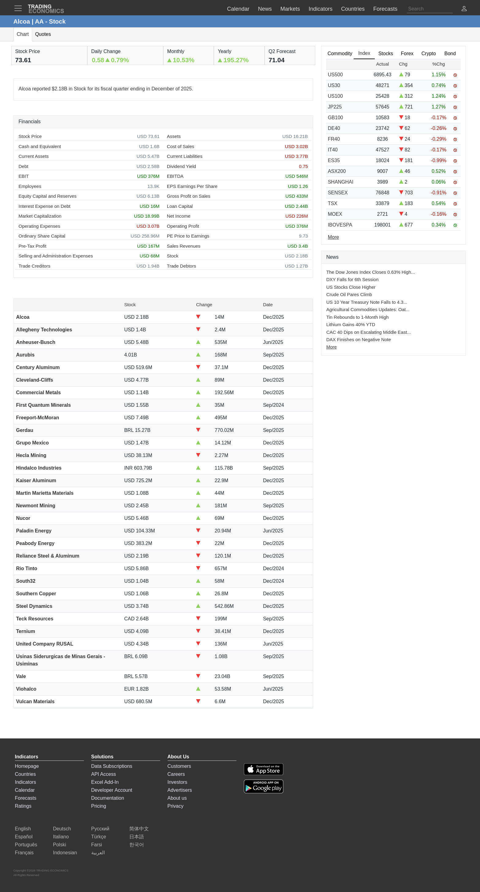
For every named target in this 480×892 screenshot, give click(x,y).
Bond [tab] (450, 53)
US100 (335, 96)
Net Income (179, 216)
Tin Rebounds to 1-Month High (357, 317)
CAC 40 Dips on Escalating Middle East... (368, 332)
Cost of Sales (180, 146)
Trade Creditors (35, 266)
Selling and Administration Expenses (56, 255)
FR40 (334, 139)
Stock (173, 255)
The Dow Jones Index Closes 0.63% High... (370, 272)
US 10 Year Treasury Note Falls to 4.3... (366, 302)
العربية (98, 852)
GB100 (335, 117)
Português (26, 844)
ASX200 (337, 171)
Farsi (96, 844)
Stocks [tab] (385, 53)
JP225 (335, 106)
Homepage (27, 766)
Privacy (175, 806)
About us (177, 798)
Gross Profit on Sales (188, 196)
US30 (334, 85)
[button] (464, 9)
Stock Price (30, 136)
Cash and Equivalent (40, 146)
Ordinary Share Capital (42, 235)
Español (24, 836)
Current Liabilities (184, 156)
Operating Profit (183, 226)
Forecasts (25, 798)
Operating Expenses (39, 226)
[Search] (430, 9)
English (23, 828)
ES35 (334, 160)
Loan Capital (180, 206)
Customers (179, 766)
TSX (332, 203)
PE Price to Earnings (188, 235)
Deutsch (62, 828)
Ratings (23, 806)
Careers (176, 774)
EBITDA (175, 176)
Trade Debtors (181, 266)
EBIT (24, 176)
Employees (30, 186)
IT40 (333, 149)
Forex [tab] (407, 53)
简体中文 (139, 828)
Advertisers (180, 790)
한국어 (136, 844)
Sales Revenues (183, 246)
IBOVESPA (340, 224)
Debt (23, 166)
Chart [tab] (23, 34)
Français (24, 852)
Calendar (25, 790)
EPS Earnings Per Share (192, 186)
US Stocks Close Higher (351, 287)
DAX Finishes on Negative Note (358, 339)
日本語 (136, 836)
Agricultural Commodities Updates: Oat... (368, 309)
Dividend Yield (181, 166)
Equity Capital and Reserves (48, 196)
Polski (59, 844)
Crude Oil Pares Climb (349, 294)
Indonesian (65, 852)
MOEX (335, 214)
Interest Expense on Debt (44, 206)
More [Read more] (333, 237)
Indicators (25, 782)
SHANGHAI (340, 182)
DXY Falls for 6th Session (352, 279)
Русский (100, 828)
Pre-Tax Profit (33, 246)
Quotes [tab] (43, 34)
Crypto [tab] (428, 53)
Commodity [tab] (339, 53)
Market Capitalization (40, 216)
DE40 (334, 128)
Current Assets (34, 156)
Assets (174, 136)
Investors (177, 782)
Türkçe (98, 836)
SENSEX (338, 192)
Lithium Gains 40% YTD (350, 324)
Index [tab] (364, 53)
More (331, 346)
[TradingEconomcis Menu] (19, 8)
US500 (335, 74)
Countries (25, 774)
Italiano (61, 836)
